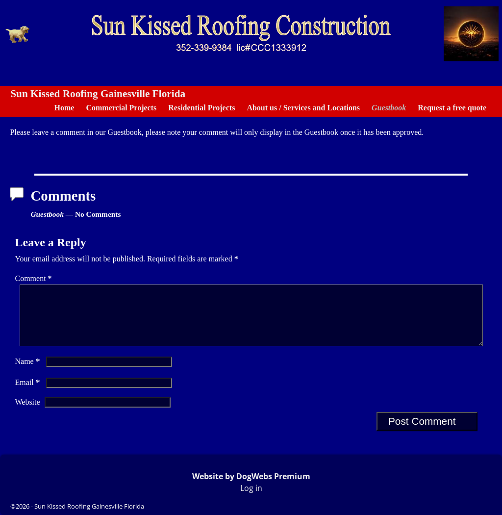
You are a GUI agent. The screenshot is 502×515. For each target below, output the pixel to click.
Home (64, 107)
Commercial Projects (121, 107)
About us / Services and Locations (303, 107)
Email (28, 394)
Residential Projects (201, 107)
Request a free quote (452, 107)
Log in (251, 488)
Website (27, 414)
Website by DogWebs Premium (251, 476)
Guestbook (389, 107)
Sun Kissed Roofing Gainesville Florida (97, 94)
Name (28, 373)
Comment (34, 278)
